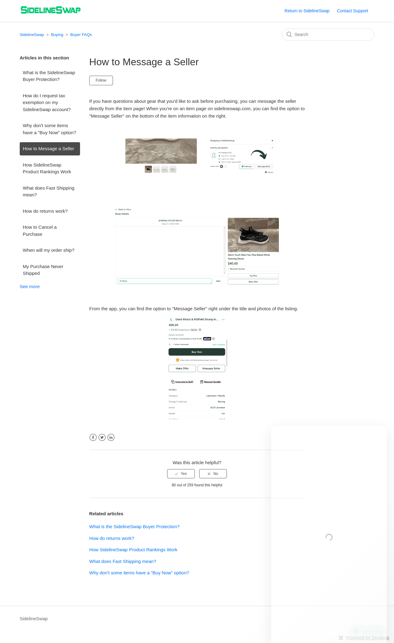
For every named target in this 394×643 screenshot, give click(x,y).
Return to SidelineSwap (306, 10)
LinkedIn (111, 437)
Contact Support (352, 10)
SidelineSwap (32, 34)
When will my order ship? (48, 250)
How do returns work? (45, 211)
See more (30, 286)
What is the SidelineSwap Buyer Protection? (49, 76)
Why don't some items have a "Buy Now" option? (49, 129)
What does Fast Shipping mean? (48, 191)
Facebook (93, 437)
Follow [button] (101, 80)
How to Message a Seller (48, 148)
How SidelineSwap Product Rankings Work (47, 168)
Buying (57, 34)
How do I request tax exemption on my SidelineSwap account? (47, 102)
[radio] (181, 473)
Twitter (102, 437)
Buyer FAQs (81, 34)
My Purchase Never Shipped (43, 270)
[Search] (328, 34)
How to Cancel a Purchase (40, 230)
